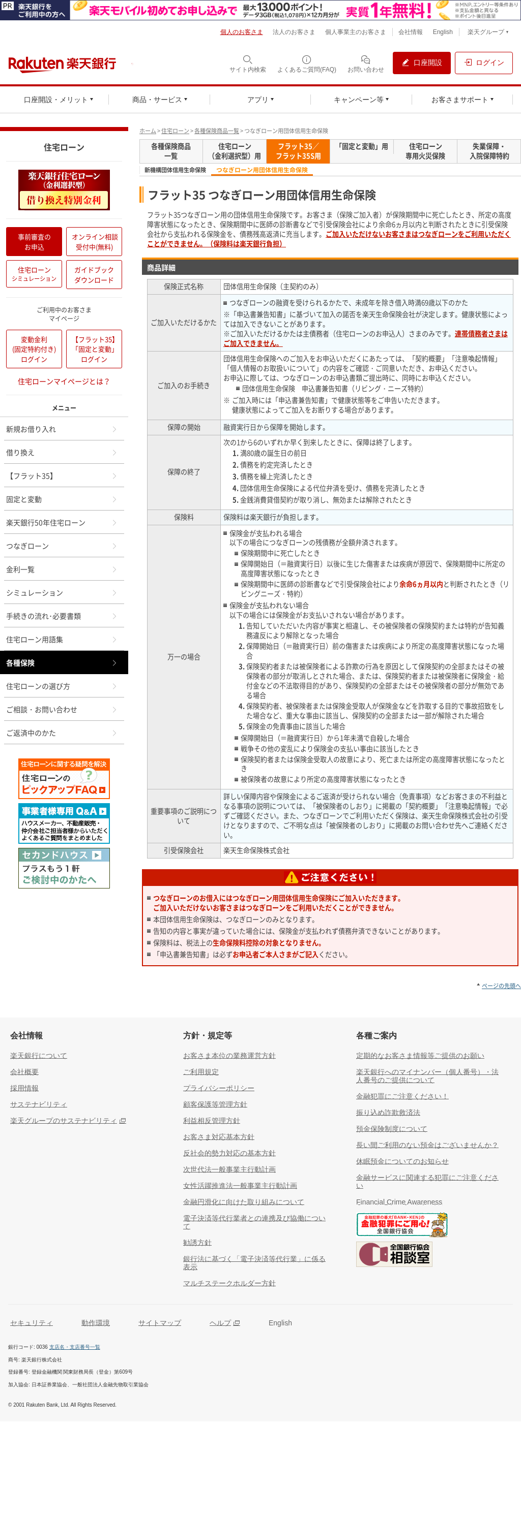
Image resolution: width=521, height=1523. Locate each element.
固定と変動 (62, 499)
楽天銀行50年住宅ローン (62, 522)
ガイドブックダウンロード (94, 274)
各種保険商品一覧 (216, 130)
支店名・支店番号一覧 (74, 1347)
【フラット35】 (62, 475)
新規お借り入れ (62, 429)
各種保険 (62, 662)
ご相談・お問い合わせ (62, 709)
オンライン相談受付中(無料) (95, 241)
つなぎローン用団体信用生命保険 (262, 170)
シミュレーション (62, 592)
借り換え (62, 452)
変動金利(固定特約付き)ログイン (34, 349)
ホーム (147, 130)
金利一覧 (62, 569)
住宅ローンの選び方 (62, 686)
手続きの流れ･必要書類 (62, 616)
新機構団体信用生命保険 (175, 170)
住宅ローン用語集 (62, 639)
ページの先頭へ (501, 985)
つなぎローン (62, 546)
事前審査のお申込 (34, 241)
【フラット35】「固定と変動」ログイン (95, 349)
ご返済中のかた (62, 732)
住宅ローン (175, 130)
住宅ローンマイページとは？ (64, 381)
